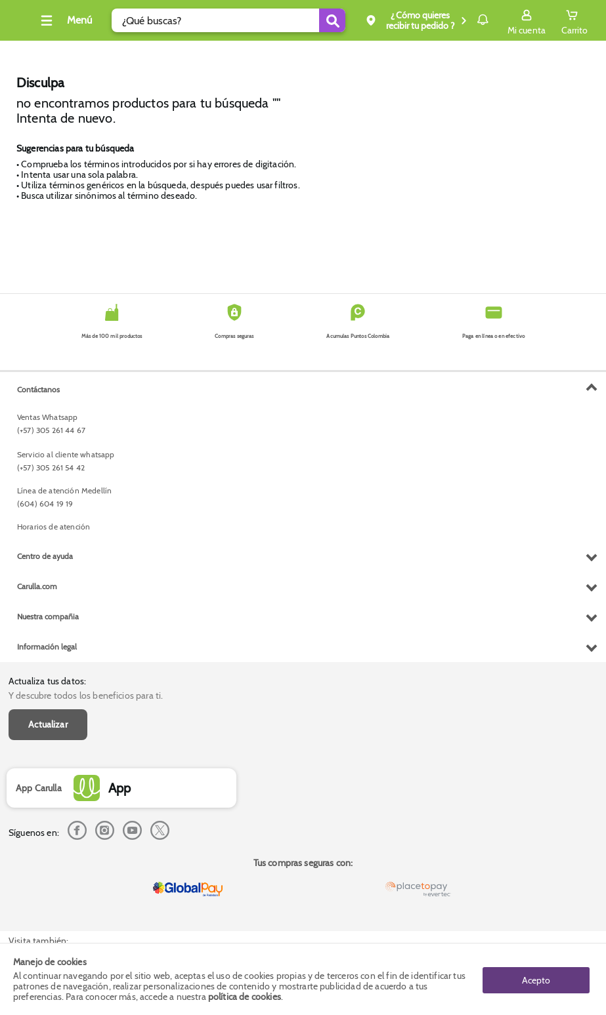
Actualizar (48, 427)
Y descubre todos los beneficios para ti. (86, 398)
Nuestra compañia (48, 879)
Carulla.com (37, 849)
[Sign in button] (526, 20)
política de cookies (244, 997)
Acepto (536, 979)
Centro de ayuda (45, 818)
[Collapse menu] (81, 20)
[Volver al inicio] (25, 24)
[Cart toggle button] (574, 20)
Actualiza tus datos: (47, 383)
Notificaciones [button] (463, 20)
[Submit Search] (294, 20)
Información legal (47, 909)
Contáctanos (38, 652)
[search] (218, 20)
